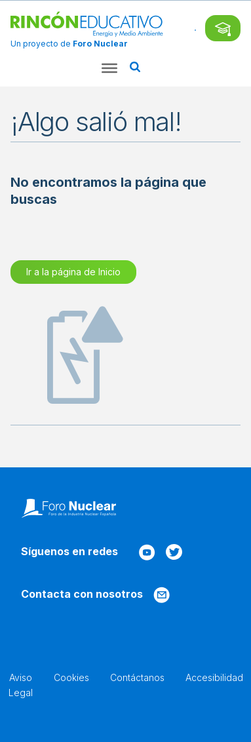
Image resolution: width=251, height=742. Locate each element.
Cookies (71, 677)
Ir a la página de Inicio (73, 271)
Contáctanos (137, 677)
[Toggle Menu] (109, 68)
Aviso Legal (21, 684)
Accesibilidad (214, 677)
